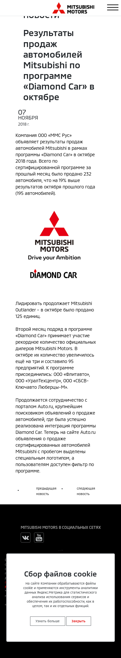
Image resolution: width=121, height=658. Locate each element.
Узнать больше (47, 621)
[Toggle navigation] (112, 7)
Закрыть (79, 621)
